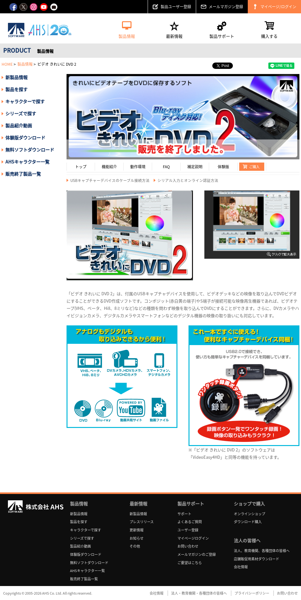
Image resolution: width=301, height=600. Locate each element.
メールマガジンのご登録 (196, 554)
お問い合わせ (187, 546)
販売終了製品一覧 (23, 173)
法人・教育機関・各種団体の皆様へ (199, 593)
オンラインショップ (249, 514)
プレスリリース (142, 521)
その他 (135, 546)
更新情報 (137, 530)
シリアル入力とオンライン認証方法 (187, 180)
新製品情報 (16, 77)
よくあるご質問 (189, 521)
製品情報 (25, 64)
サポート (184, 514)
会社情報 (241, 567)
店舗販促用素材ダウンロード (256, 559)
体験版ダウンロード (25, 137)
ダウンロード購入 (248, 521)
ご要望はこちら (189, 562)
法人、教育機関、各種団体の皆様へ (262, 550)
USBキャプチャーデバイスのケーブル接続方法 (110, 180)
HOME (7, 64)
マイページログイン (193, 538)
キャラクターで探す (85, 530)
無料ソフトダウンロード (29, 149)
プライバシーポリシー (251, 593)
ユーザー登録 (187, 530)
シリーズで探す (82, 538)
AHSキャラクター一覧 (27, 161)
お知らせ (137, 538)
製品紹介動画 (18, 125)
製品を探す (16, 89)
